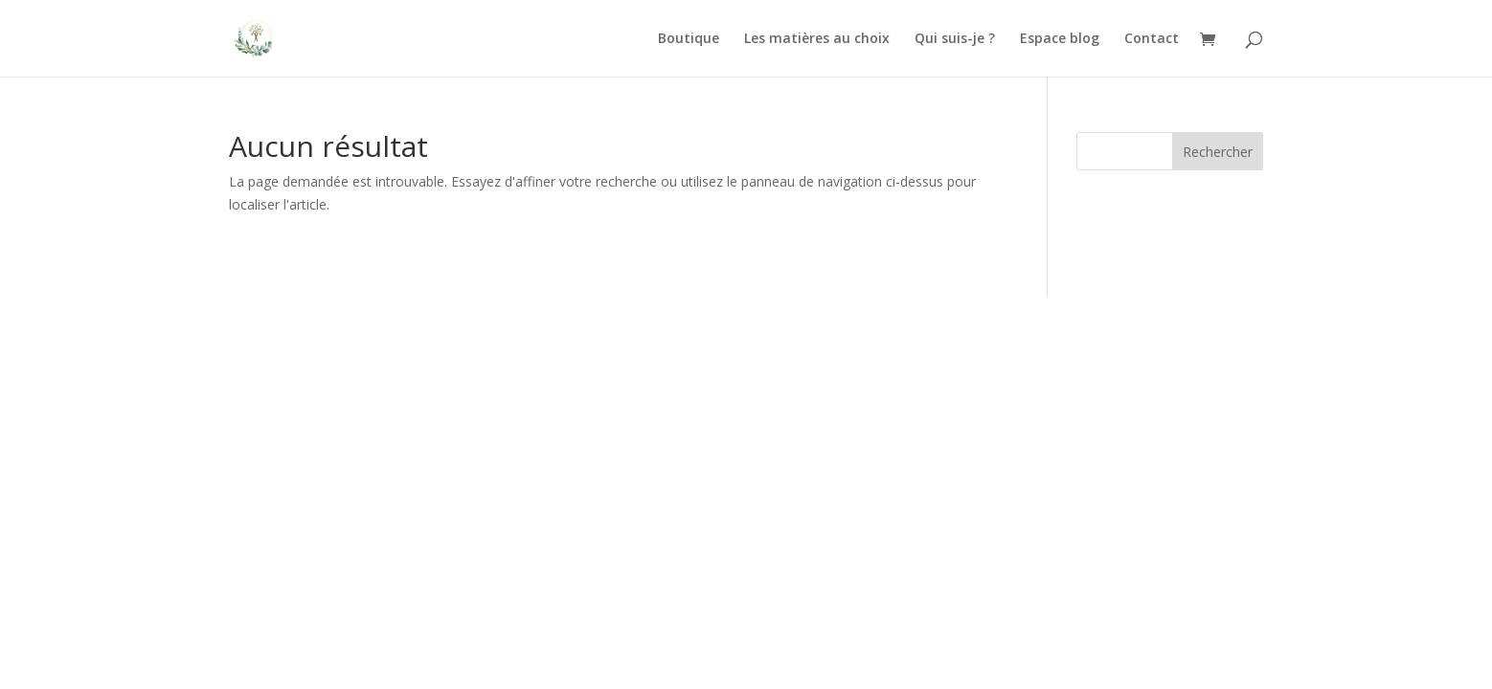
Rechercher (1218, 152)
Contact (1151, 39)
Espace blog (1059, 39)
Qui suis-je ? (955, 39)
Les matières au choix (817, 39)
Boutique (688, 39)
